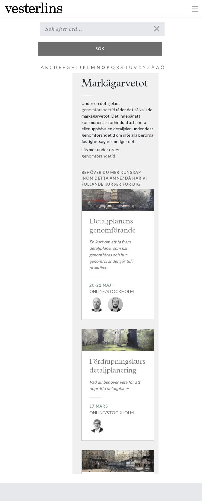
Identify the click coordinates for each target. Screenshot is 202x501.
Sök (99, 48)
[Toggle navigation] (195, 8)
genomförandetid (98, 109)
